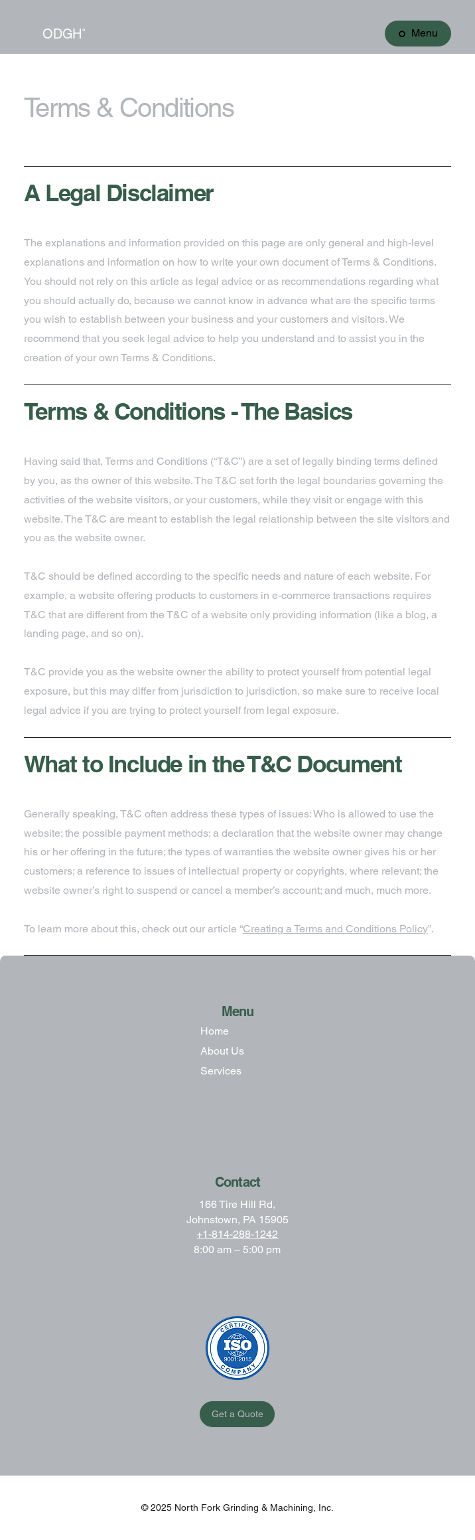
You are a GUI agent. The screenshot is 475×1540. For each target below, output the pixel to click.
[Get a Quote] (237, 1414)
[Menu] (418, 33)
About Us (222, 1051)
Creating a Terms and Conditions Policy (335, 928)
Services (220, 1071)
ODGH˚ (64, 34)
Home (214, 1031)
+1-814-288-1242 (237, 1234)
